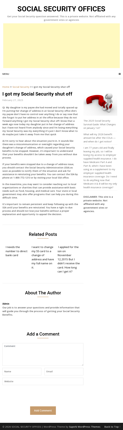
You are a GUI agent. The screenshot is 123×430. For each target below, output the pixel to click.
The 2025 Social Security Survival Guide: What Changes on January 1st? (99, 124)
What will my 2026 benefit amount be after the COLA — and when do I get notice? (99, 138)
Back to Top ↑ (112, 426)
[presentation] (26, 395)
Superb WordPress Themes (84, 426)
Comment (42, 354)
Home (5, 86)
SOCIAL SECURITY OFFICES (61, 9)
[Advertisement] (61, 45)
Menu (5, 73)
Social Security (20, 86)
